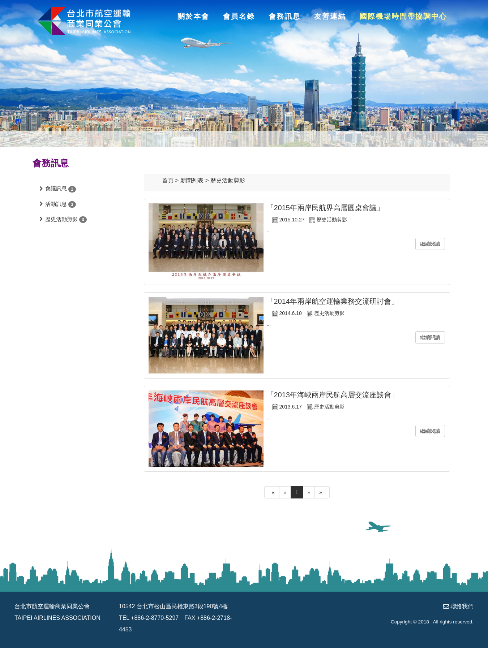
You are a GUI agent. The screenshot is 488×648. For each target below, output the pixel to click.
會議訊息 (56, 188)
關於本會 (193, 16)
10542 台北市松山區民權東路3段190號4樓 (173, 606)
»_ (322, 492)
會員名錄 (239, 16)
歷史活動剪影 (61, 219)
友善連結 (330, 16)
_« (272, 492)
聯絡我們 (462, 606)
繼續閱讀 (430, 244)
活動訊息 (56, 204)
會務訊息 (284, 16)
